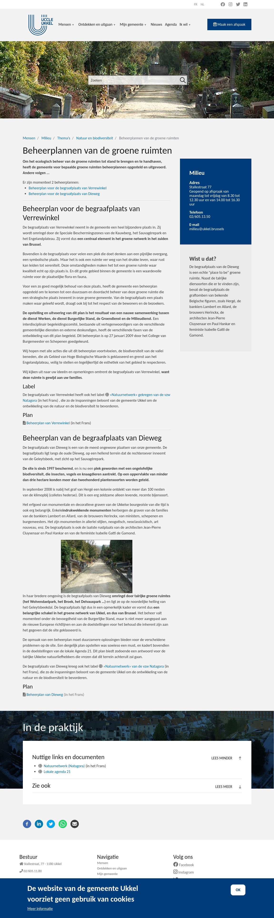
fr (195, 4)
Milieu (46, 138)
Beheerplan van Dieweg (44, 694)
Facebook (185, 865)
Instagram (185, 872)
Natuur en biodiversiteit (94, 138)
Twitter (183, 880)
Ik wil (185, 27)
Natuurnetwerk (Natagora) (64, 766)
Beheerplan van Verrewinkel (48, 423)
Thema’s (63, 138)
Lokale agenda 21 (57, 771)
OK (238, 893)
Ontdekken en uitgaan (97, 27)
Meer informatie (40, 912)
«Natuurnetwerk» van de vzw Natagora (134, 666)
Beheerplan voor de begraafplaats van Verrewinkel (68, 188)
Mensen (67, 27)
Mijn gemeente (133, 27)
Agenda (171, 24)
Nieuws (156, 24)
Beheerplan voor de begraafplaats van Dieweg (64, 193)
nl (202, 4)
